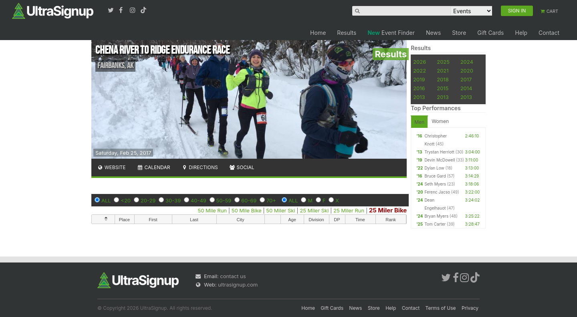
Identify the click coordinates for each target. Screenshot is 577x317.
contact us (233, 276)
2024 (466, 62)
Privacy (470, 308)
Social (241, 167)
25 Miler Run (348, 210)
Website (111, 167)
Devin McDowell (439, 159)
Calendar (153, 167)
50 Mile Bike (247, 210)
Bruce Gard (435, 176)
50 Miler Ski (280, 210)
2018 (442, 79)
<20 (126, 200)
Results (346, 32)
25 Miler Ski (314, 210)
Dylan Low (434, 168)
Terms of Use (441, 308)
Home (318, 32)
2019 (419, 79)
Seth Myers (435, 184)
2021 (442, 70)
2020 (466, 70)
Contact (549, 32)
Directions (199, 167)
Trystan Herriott (439, 151)
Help (521, 32)
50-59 (224, 200)
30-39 (173, 200)
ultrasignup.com (238, 284)
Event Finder (391, 32)
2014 (466, 88)
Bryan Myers (436, 216)
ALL (106, 200)
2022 (419, 70)
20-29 (148, 200)
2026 (419, 62)
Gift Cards (490, 32)
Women (440, 121)
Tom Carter (435, 224)
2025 (443, 62)
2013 (419, 97)
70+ (271, 200)
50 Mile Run (212, 210)
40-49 (198, 200)
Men (419, 122)
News (433, 32)
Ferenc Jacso (437, 192)
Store (459, 32)
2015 (442, 88)
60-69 (248, 200)
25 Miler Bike (388, 210)
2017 (466, 79)
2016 (419, 88)
